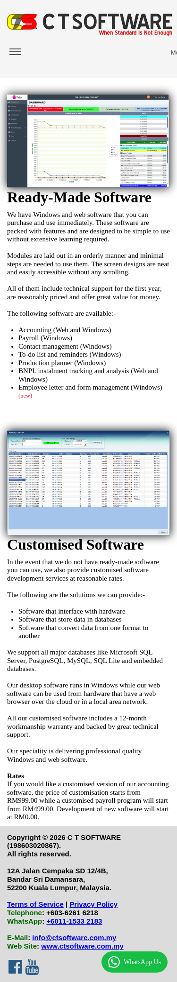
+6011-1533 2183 (74, 921)
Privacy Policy (93, 904)
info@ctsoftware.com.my (74, 938)
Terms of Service (35, 904)
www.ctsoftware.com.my (82, 946)
